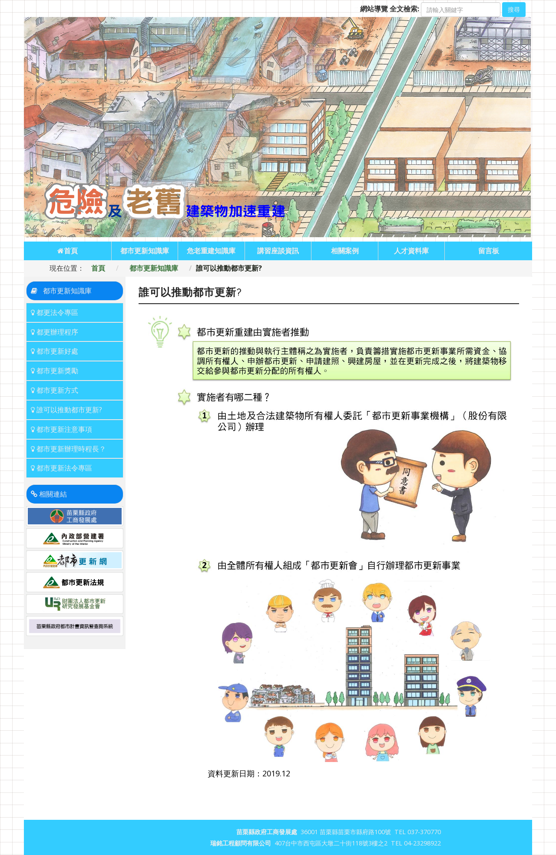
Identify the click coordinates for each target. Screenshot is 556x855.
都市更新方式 (54, 390)
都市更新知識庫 (144, 250)
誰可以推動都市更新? (66, 409)
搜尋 (514, 9)
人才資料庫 (411, 250)
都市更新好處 (54, 351)
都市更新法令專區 (61, 468)
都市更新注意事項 (61, 429)
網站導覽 (374, 8)
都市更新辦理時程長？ (68, 449)
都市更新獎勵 (54, 370)
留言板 (488, 250)
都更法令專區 (54, 312)
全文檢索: (404, 8)
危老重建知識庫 (211, 250)
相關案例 (345, 250)
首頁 (67, 250)
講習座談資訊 (278, 250)
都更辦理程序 (54, 332)
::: (356, 8)
